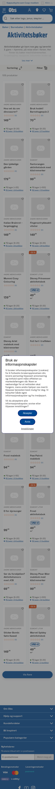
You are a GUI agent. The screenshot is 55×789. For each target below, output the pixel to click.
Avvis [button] (27, 421)
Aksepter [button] (27, 413)
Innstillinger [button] (27, 428)
